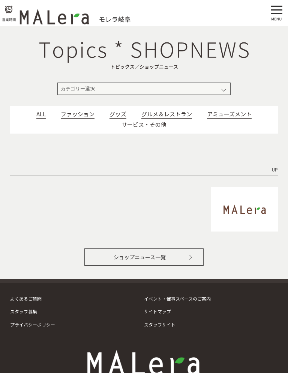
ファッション (77, 114)
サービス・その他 (144, 124)
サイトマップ (157, 311)
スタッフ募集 (23, 311)
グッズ (118, 114)
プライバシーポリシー (32, 324)
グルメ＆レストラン (166, 114)
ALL (41, 114)
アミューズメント (229, 114)
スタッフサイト (160, 324)
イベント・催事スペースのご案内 (177, 298)
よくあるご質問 (26, 298)
